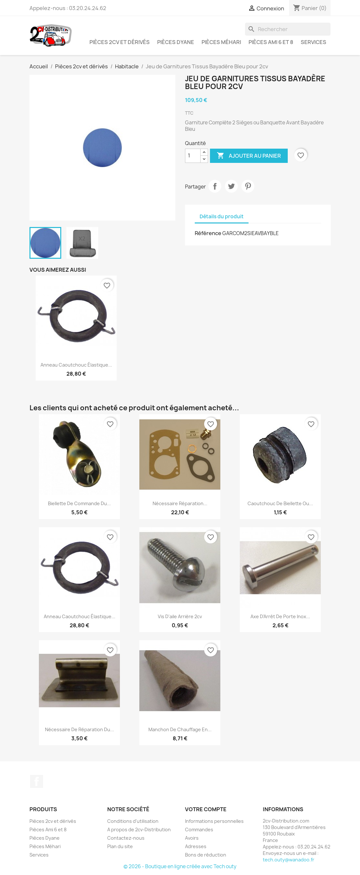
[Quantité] (193, 156)
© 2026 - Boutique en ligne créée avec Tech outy (180, 866)
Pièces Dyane (175, 42)
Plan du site (120, 846)
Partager (214, 186)
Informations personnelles (214, 821)
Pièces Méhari (221, 42)
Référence (208, 233)
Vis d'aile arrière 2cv (180, 616)
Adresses (195, 846)
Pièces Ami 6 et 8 (271, 42)
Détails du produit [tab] (222, 216)
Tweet (231, 186)
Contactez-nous (126, 838)
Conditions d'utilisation (132, 821)
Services (313, 42)
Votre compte (205, 809)
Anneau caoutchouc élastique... (76, 365)
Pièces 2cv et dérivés (119, 42)
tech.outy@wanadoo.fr (288, 860)
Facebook (36, 781)
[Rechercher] (288, 29)
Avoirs (192, 838)
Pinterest (247, 186)
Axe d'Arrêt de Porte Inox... (280, 616)
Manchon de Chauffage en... (180, 729)
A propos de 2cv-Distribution (139, 829)
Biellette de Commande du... (79, 503)
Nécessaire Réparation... (180, 503)
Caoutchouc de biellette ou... (280, 503)
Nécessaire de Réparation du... (79, 729)
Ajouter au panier (249, 156)
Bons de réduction (205, 855)
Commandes (199, 829)
